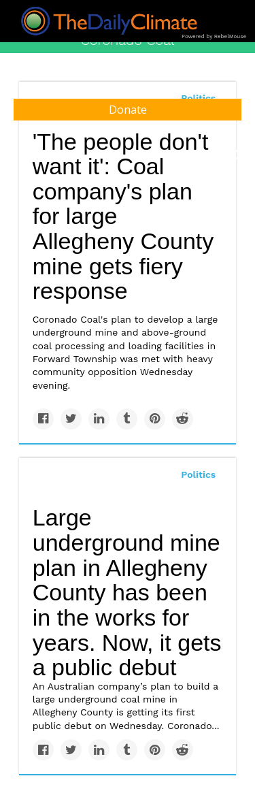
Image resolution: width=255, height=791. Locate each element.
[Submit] (236, 155)
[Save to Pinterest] (154, 419)
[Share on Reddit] (182, 419)
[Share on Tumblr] (126, 419)
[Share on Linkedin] (98, 419)
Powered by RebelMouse (214, 36)
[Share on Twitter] (71, 419)
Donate (128, 109)
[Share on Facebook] (43, 419)
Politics (198, 474)
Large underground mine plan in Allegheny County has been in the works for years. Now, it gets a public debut (127, 592)
